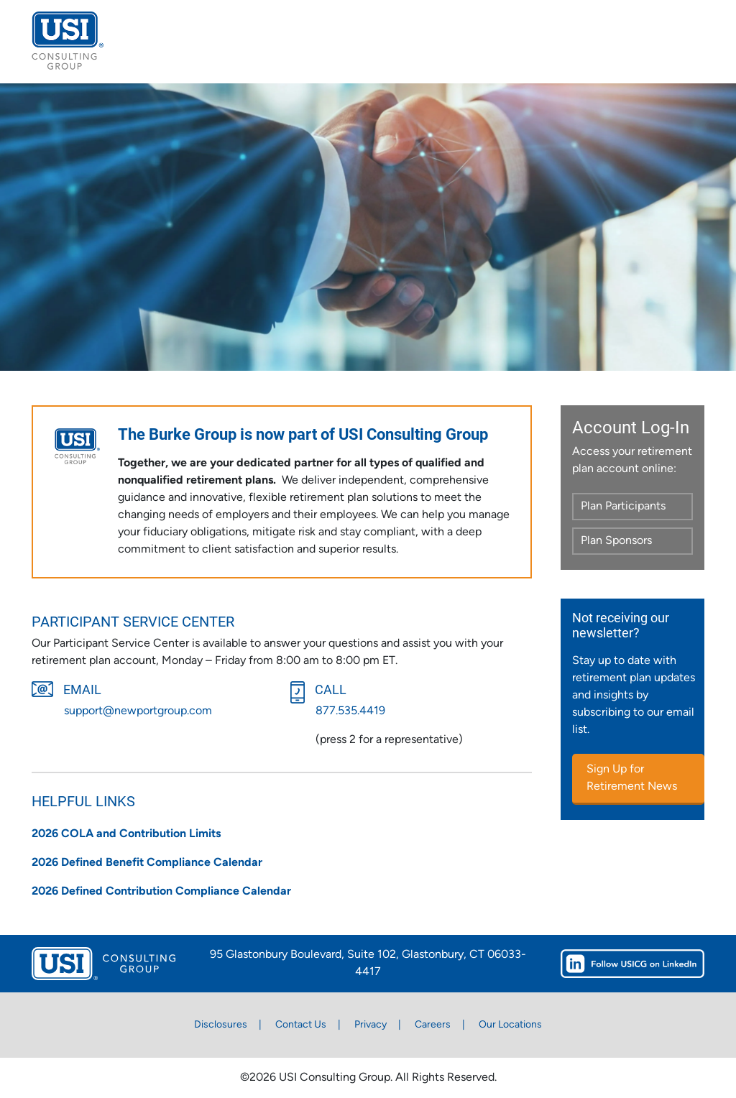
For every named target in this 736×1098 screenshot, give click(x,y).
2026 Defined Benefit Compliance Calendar (147, 863)
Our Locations (510, 1025)
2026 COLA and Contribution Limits (126, 834)
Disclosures (220, 1025)
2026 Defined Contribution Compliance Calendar (161, 892)
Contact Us (300, 1025)
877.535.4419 (350, 711)
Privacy (370, 1025)
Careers (433, 1025)
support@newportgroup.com (138, 711)
